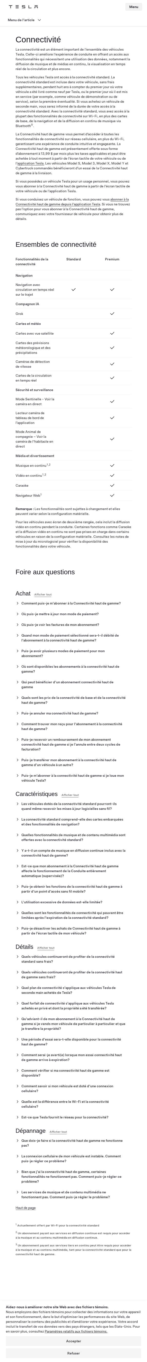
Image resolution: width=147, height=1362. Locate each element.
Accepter (73, 1341)
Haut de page (26, 1208)
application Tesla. (30, 163)
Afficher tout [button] (43, 594)
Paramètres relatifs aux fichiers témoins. (76, 1331)
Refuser (73, 1353)
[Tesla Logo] (23, 7)
